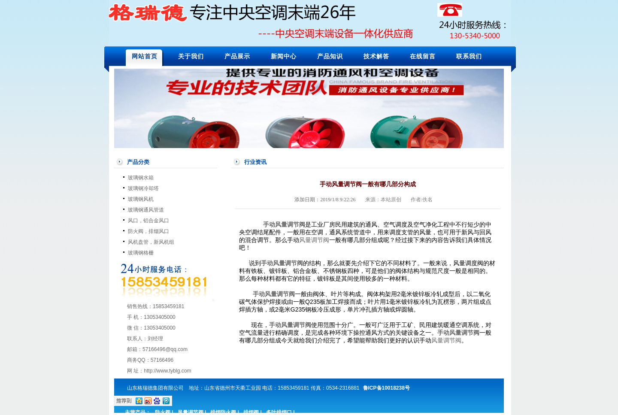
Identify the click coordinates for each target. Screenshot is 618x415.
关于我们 (191, 56)
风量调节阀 (290, 224)
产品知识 (330, 56)
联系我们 (469, 56)
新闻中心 (284, 56)
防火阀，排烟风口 (148, 231)
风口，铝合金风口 (148, 221)
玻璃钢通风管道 (146, 210)
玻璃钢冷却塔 (143, 188)
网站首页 (145, 56)
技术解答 (376, 56)
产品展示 (237, 56)
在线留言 (423, 56)
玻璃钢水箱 (141, 178)
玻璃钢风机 (141, 199)
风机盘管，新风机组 (151, 242)
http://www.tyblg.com (167, 371)
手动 (443, 332)
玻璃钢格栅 (141, 253)
